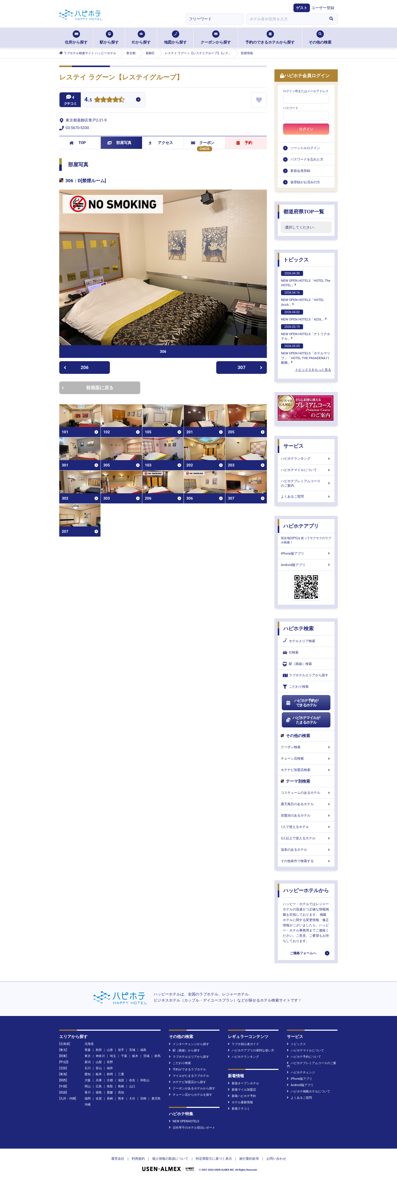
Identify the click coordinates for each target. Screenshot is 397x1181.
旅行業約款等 (249, 1158)
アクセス (161, 142)
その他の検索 (320, 37)
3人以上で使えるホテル (306, 838)
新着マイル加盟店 (242, 1089)
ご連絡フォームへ (303, 953)
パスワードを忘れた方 (306, 159)
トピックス (296, 259)
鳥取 (110, 1086)
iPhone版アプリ (306, 553)
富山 (99, 1068)
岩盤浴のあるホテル (306, 815)
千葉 (124, 1056)
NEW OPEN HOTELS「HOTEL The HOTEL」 (305, 279)
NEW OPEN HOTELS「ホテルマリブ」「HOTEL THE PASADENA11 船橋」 (305, 353)
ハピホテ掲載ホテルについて (308, 1091)
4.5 (88, 100)
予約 (244, 142)
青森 (88, 1050)
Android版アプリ (306, 565)
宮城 (132, 1050)
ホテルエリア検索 (299, 641)
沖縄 (88, 1104)
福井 (110, 1068)
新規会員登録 (300, 171)
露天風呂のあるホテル (306, 804)
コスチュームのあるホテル (306, 793)
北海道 (89, 1044)
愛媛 (110, 1092)
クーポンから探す (216, 37)
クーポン (202, 142)
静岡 (110, 1074)
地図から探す (175, 37)
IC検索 (291, 652)
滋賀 (121, 1080)
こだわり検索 (296, 687)
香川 (88, 1092)
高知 (121, 1092)
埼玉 (113, 1056)
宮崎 (143, 1098)
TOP (77, 142)
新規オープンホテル (243, 1083)
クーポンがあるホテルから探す (192, 1088)
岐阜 (99, 1074)
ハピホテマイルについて (306, 470)
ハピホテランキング (306, 458)
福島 (143, 1050)
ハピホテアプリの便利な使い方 (251, 1050)
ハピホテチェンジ (301, 1072)
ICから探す (141, 37)
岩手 (121, 1050)
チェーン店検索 (306, 758)
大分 (132, 1098)
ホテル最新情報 (240, 1102)
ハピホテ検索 (298, 628)
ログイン (306, 129)
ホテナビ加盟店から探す (187, 1082)
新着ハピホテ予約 (242, 1096)
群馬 (157, 1056)
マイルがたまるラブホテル (189, 1075)
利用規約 (138, 1158)
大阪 (88, 1080)
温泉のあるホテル (306, 849)
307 (250, 367)
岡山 (88, 1086)
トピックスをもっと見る (313, 370)
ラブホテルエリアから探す (305, 675)
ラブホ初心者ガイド (243, 1044)
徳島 (99, 1092)
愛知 (88, 1074)
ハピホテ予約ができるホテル (302, 702)
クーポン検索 (306, 747)
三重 (121, 1074)
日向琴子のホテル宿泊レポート (192, 1127)
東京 (88, 1056)
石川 (88, 1068)
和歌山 (144, 1080)
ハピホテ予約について (304, 1056)
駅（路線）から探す (184, 1050)
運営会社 (117, 1158)
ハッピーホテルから (306, 890)
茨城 (146, 1056)
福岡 (88, 1098)
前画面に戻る (87, 387)
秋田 (99, 1050)
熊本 (121, 1098)
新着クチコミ (239, 1108)
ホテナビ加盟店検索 (306, 770)
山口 (132, 1086)
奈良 (132, 1080)
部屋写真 (119, 142)
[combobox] (285, 19)
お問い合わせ (276, 1158)
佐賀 (99, 1098)
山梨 (99, 1062)
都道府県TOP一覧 (303, 211)
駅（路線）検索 (297, 664)
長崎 (110, 1098)
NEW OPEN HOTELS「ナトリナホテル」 (305, 332)
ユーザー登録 (322, 8)
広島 (99, 1086)
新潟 (88, 1062)
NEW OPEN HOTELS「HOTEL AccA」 (302, 298)
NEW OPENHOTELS (184, 1121)
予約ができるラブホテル (187, 1069)
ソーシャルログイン (305, 148)
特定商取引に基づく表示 (214, 1158)
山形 (110, 1050)
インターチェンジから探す (189, 1044)
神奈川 (100, 1056)
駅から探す (109, 37)
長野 (110, 1062)
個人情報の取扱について (170, 1158)
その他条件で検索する (306, 861)
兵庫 (99, 1080)
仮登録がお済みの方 (305, 182)
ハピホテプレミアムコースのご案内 (306, 483)
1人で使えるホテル (306, 827)
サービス (293, 446)
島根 (121, 1086)
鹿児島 (156, 1098)
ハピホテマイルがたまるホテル (303, 720)
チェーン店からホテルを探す (190, 1094)
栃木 (135, 1056)
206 (76, 367)
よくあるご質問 (306, 496)
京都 (110, 1080)
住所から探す (76, 37)
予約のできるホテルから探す (270, 37)
